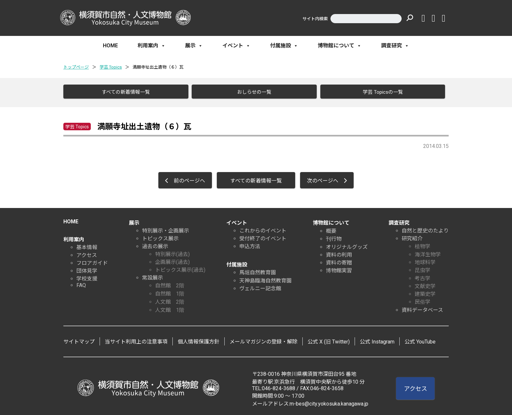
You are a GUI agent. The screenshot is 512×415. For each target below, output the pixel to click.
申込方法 (249, 244)
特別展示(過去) (172, 252)
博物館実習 (339, 268)
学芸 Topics (111, 67)
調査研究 (395, 46)
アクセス (86, 253)
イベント (236, 46)
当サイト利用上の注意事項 (136, 340)
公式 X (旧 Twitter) (329, 340)
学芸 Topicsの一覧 (380, 92)
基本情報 (86, 245)
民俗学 (422, 300)
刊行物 (334, 237)
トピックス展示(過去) (180, 268)
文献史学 (425, 284)
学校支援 (86, 277)
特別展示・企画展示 (165, 229)
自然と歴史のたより (425, 229)
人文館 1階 (169, 308)
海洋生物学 (428, 252)
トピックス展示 (160, 236)
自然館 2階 (169, 283)
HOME (110, 45)
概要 (331, 229)
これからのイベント (262, 229)
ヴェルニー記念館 (260, 286)
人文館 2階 (169, 300)
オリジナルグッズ (347, 245)
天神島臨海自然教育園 (265, 279)
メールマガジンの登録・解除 (263, 340)
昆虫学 (422, 268)
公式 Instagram (377, 340)
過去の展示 (155, 244)
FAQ (81, 283)
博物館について (339, 46)
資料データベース (422, 308)
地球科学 (425, 260)
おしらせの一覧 (252, 92)
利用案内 (151, 46)
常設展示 (152, 276)
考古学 (422, 276)
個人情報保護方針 (198, 340)
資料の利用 (339, 253)
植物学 (422, 244)
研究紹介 (412, 236)
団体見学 (86, 269)
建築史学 (425, 292)
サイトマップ (79, 340)
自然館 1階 (169, 292)
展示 (194, 46)
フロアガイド (92, 261)
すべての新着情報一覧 (123, 92)
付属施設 (284, 46)
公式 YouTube (420, 340)
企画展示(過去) (172, 260)
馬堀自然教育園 (257, 270)
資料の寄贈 (339, 261)
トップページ (76, 67)
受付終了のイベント (262, 236)
